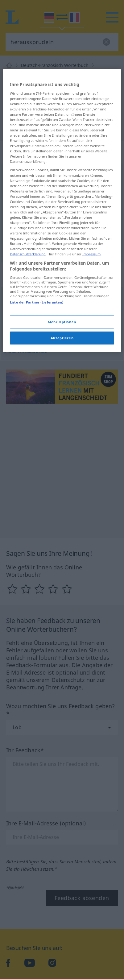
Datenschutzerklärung (28, 324)
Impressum (91, 324)
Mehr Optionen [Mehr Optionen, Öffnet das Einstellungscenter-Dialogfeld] (62, 391)
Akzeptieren (62, 407)
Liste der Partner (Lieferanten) (37, 372)
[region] (62, 280)
